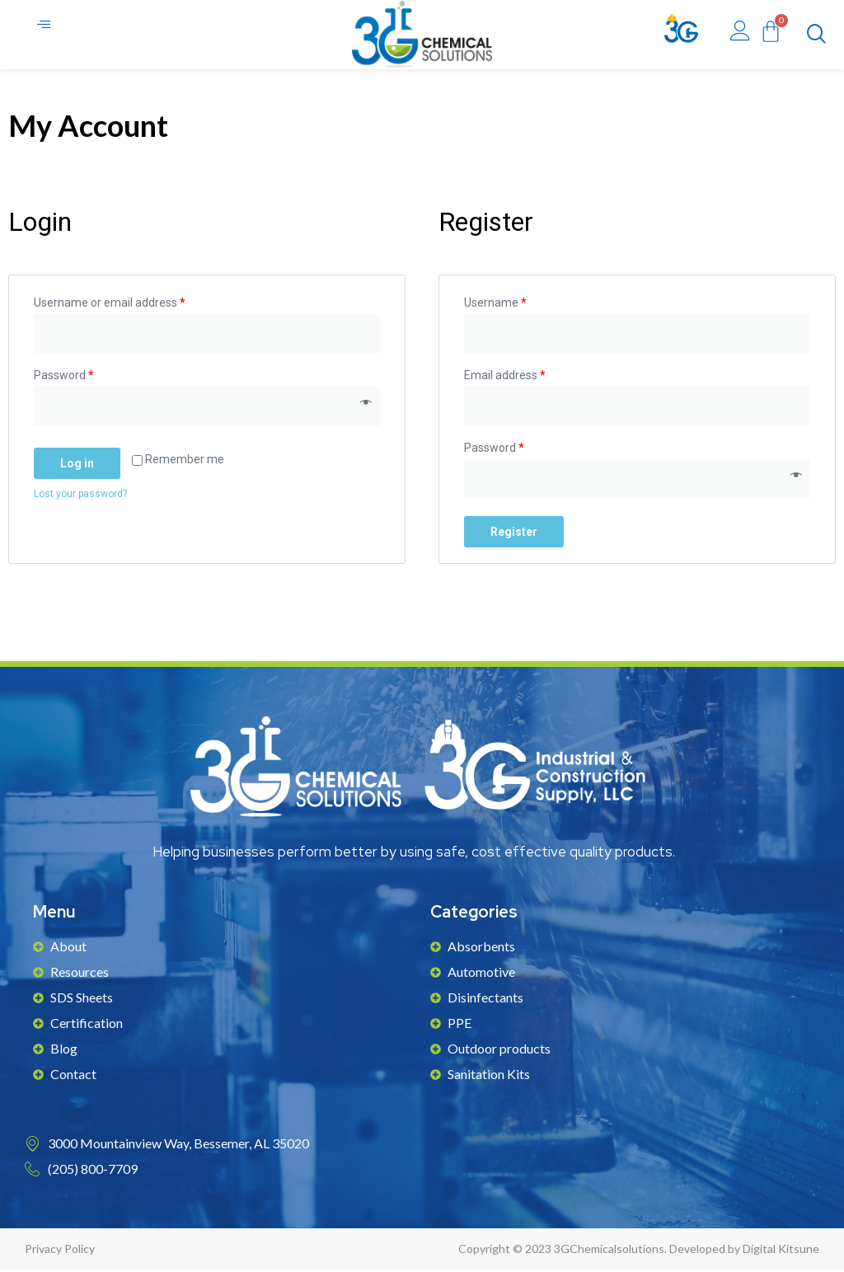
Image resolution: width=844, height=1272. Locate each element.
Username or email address (109, 305)
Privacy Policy (60, 1251)
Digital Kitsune (781, 1251)
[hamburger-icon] (44, 27)
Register (513, 534)
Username (495, 305)
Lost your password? (80, 496)
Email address (505, 377)
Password (64, 377)
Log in (77, 465)
